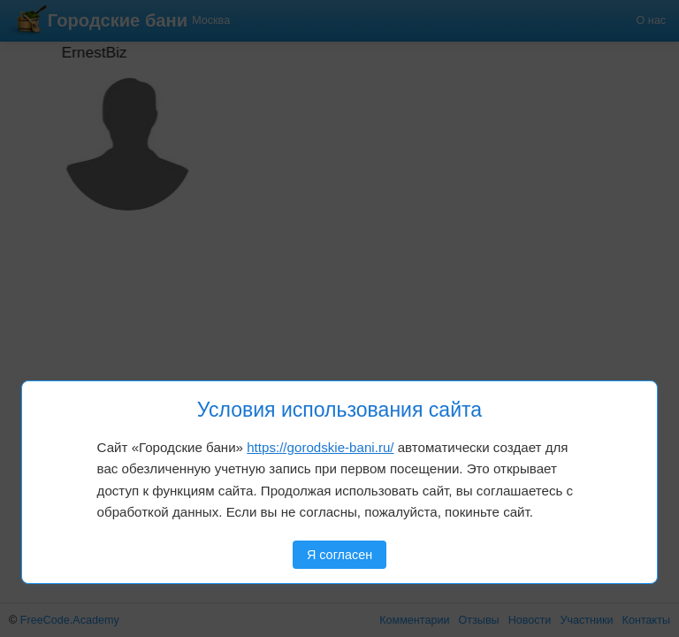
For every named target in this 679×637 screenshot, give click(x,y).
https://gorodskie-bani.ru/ (320, 447)
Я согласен (339, 555)
